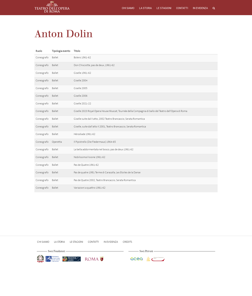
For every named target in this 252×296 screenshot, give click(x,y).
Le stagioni (164, 8)
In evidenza (200, 8)
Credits (127, 241)
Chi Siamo (128, 8)
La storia (145, 8)
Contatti (182, 8)
